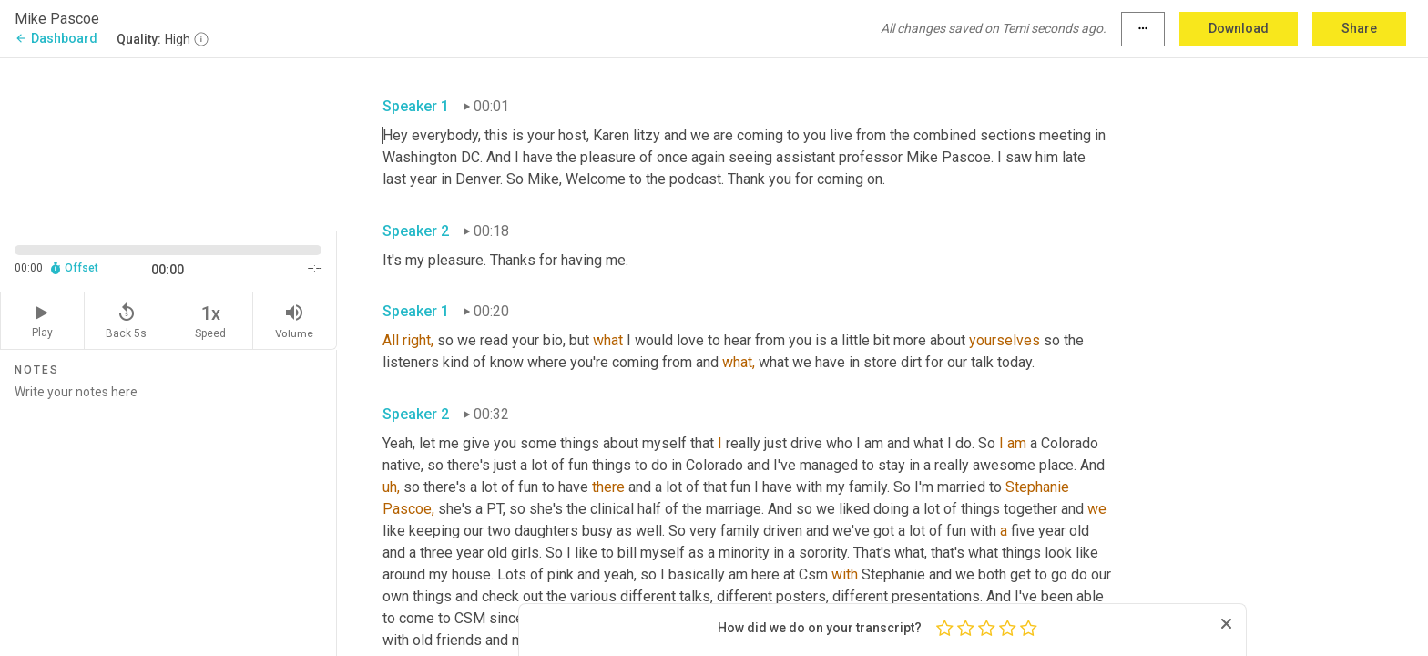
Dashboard (56, 38)
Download (1239, 28)
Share (1359, 28)
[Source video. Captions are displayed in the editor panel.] (168, 142)
